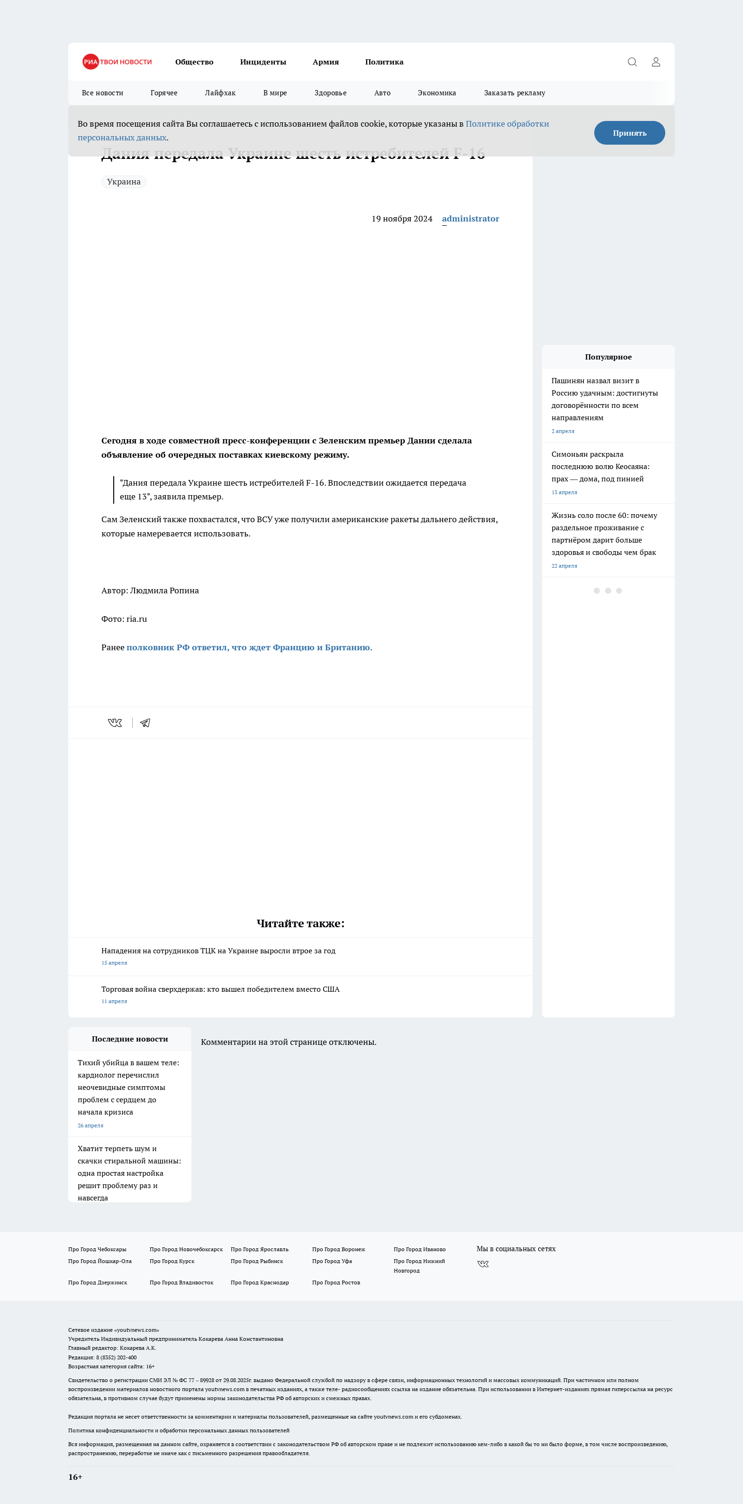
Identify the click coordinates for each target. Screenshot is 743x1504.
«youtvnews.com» (136, 1329)
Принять (630, 133)
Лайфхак (220, 92)
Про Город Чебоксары (97, 1249)
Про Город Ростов (336, 1282)
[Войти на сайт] (655, 61)
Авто (382, 92)
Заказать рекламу (515, 92)
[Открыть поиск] (632, 61)
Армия (326, 61)
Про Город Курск (172, 1260)
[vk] (116, 722)
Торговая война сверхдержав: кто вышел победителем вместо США (300, 995)
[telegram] (148, 722)
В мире (275, 92)
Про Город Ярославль (260, 1249)
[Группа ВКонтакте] (483, 1264)
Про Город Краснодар (260, 1282)
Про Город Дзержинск (97, 1282)
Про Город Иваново (420, 1249)
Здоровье (330, 92)
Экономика (437, 92)
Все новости (102, 92)
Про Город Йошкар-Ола (100, 1260)
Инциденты (263, 61)
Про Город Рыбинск (257, 1260)
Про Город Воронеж (338, 1249)
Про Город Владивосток (181, 1282)
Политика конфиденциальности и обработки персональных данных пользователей (179, 1430)
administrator (470, 218)
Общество (194, 61)
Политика (384, 61)
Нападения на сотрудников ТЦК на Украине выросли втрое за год (300, 957)
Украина (124, 181)
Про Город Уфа (332, 1260)
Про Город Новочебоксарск (186, 1249)
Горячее (164, 92)
